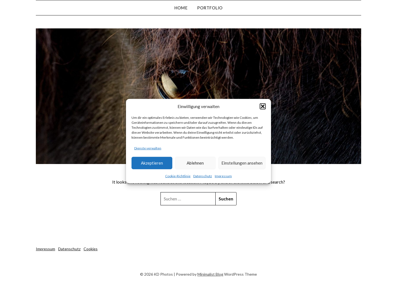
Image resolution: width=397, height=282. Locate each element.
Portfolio (210, 7)
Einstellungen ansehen (241, 162)
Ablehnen (195, 162)
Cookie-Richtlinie (178, 176)
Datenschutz (202, 176)
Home (180, 7)
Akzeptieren (152, 162)
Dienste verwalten (147, 148)
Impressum (223, 176)
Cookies (91, 248)
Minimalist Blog (210, 274)
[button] (262, 106)
